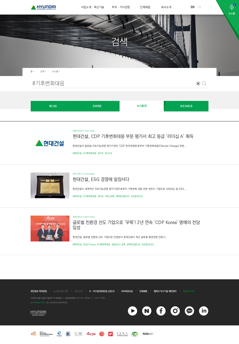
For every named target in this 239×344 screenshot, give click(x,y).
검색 (42, 71)
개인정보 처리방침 (39, 291)
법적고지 (79, 291)
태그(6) (53, 106)
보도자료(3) (186, 106)
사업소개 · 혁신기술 (92, 7)
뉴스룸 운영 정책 (60, 291)
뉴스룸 (55, 71)
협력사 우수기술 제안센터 (165, 291)
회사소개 (166, 7)
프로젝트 (97, 106)
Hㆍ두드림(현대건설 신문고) (101, 291)
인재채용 (145, 7)
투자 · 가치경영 (121, 7)
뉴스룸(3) (142, 106)
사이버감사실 (127, 291)
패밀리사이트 (189, 291)
